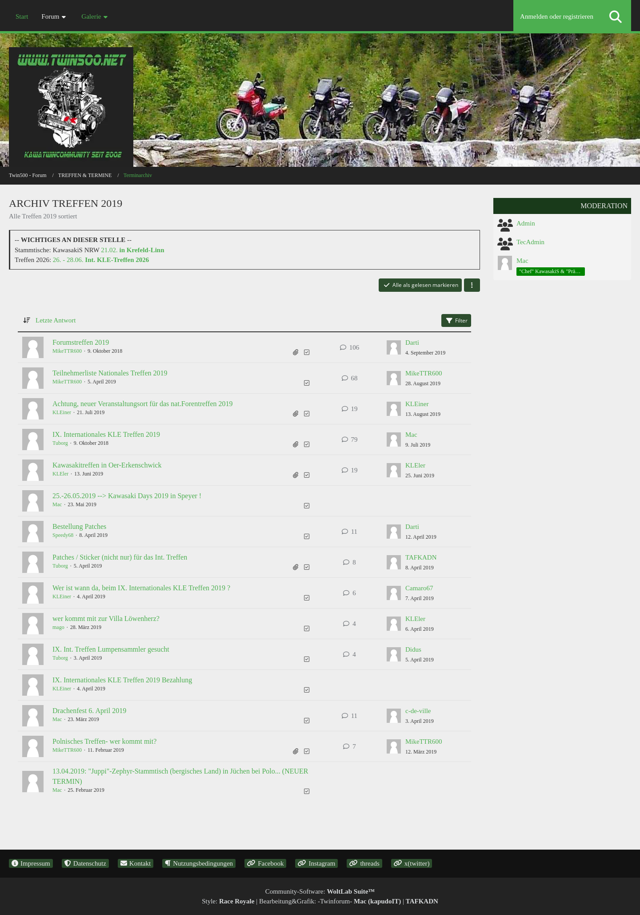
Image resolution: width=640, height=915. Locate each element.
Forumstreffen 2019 (80, 342)
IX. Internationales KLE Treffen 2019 (106, 434)
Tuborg (60, 443)
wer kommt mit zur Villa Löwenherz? (106, 618)
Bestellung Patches (79, 526)
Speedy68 (62, 535)
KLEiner (61, 412)
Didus (413, 649)
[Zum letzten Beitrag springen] (394, 347)
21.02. (132, 250)
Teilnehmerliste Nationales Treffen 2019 (110, 373)
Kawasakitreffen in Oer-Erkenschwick (107, 465)
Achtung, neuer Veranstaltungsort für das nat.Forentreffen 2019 (142, 403)
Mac (411, 434)
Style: (228, 901)
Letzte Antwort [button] (56, 320)
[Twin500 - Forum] (320, 93)
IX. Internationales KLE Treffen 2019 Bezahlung (122, 680)
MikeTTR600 (67, 351)
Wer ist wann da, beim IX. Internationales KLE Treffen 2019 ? (141, 588)
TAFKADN (420, 557)
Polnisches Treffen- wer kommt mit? (104, 741)
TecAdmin (530, 242)
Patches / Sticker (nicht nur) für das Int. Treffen (119, 557)
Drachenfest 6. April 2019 (89, 710)
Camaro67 (419, 588)
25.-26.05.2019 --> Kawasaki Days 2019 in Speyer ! (126, 496)
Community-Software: (320, 891)
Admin (525, 223)
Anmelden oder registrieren (556, 16)
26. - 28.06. (101, 259)
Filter (456, 320)
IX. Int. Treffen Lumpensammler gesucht (110, 649)
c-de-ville (418, 710)
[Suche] (615, 16)
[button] (472, 285)
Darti (412, 342)
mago (58, 627)
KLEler (60, 474)
